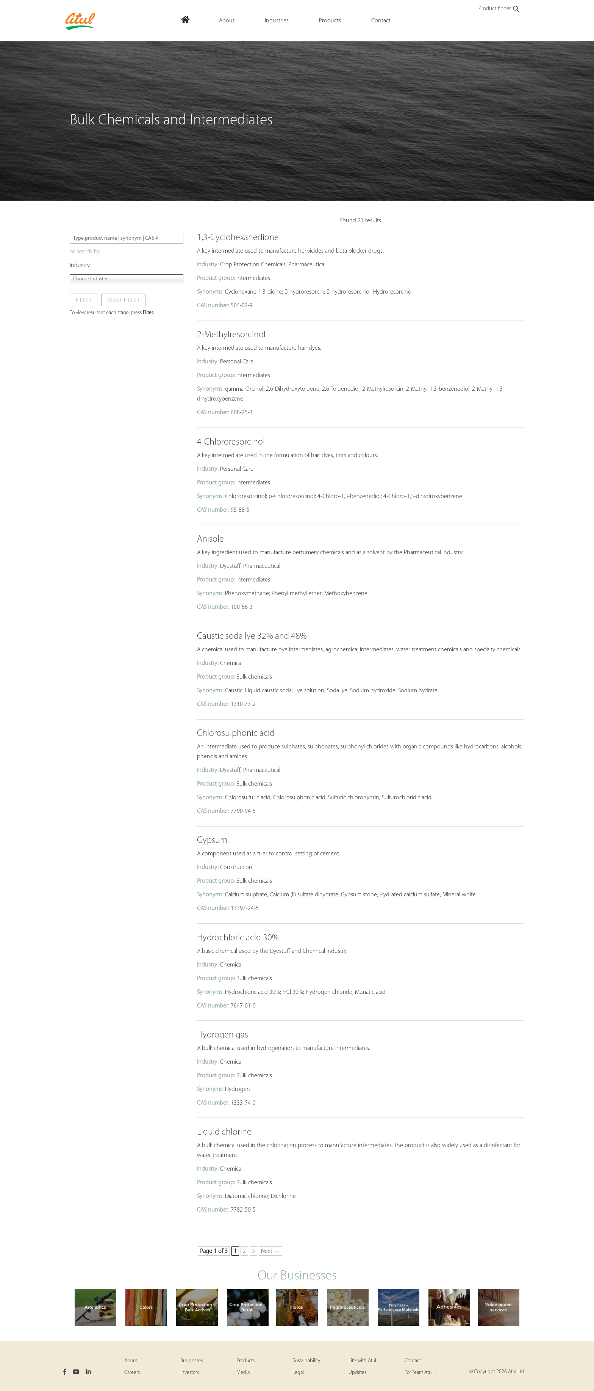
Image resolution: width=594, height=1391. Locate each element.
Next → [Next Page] (270, 1251)
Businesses (191, 1361)
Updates (357, 1372)
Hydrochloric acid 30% (238, 938)
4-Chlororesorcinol (231, 442)
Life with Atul (362, 1361)
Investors (189, 1372)
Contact (413, 1361)
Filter (83, 300)
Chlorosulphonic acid (236, 733)
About (130, 1361)
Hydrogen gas (222, 1035)
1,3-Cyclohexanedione (238, 237)
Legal (298, 1372)
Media (243, 1372)
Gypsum (212, 840)
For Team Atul (419, 1372)
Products (245, 1361)
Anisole (210, 539)
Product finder (499, 9)
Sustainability (306, 1361)
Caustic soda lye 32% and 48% (252, 636)
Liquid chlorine (224, 1132)
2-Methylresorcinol (231, 334)
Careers (132, 1372)
